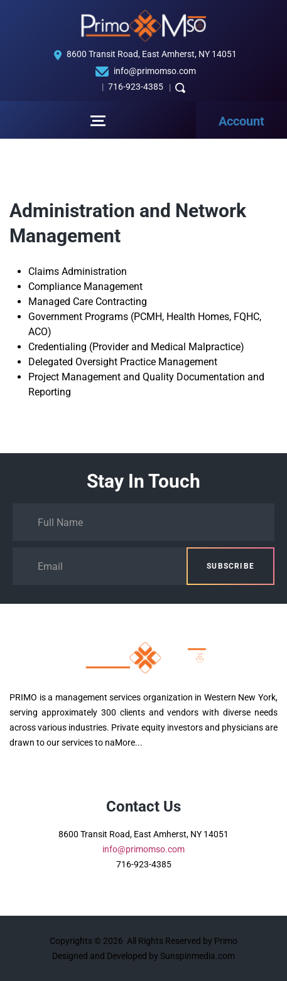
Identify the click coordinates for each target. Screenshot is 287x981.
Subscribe (230, 566)
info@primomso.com (155, 71)
